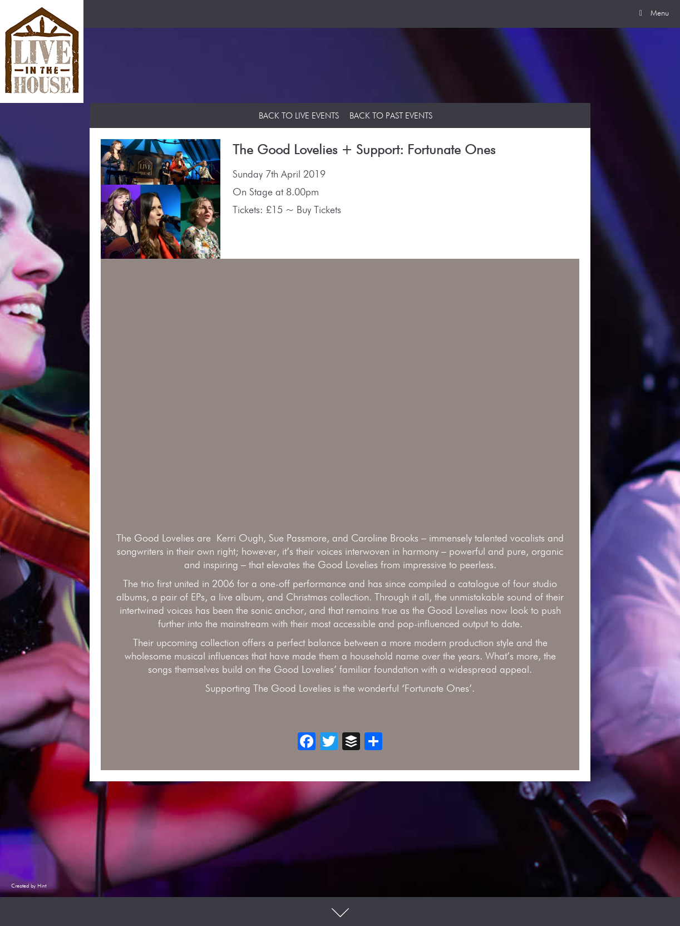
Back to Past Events (390, 116)
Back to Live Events (299, 116)
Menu (652, 13)
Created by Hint (28, 886)
